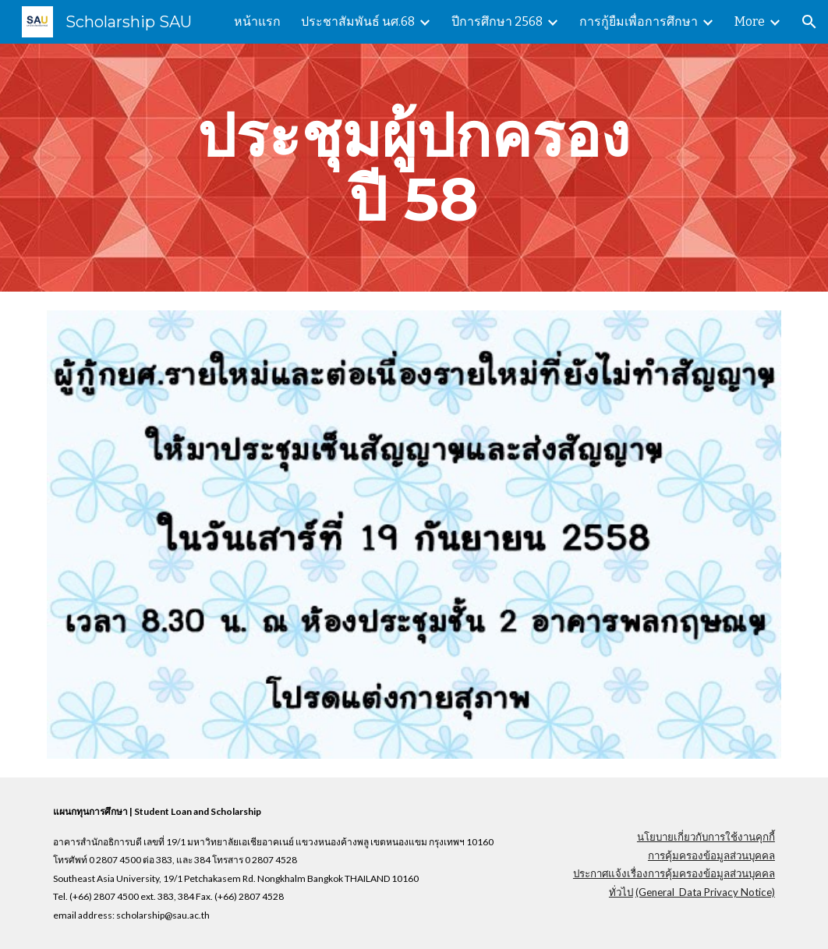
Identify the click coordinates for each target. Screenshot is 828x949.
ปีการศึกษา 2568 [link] (497, 21)
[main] (414, 167)
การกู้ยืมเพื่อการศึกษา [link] (638, 21)
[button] (809, 22)
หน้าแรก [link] (257, 21)
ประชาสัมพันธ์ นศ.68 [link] (358, 21)
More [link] (749, 21)
